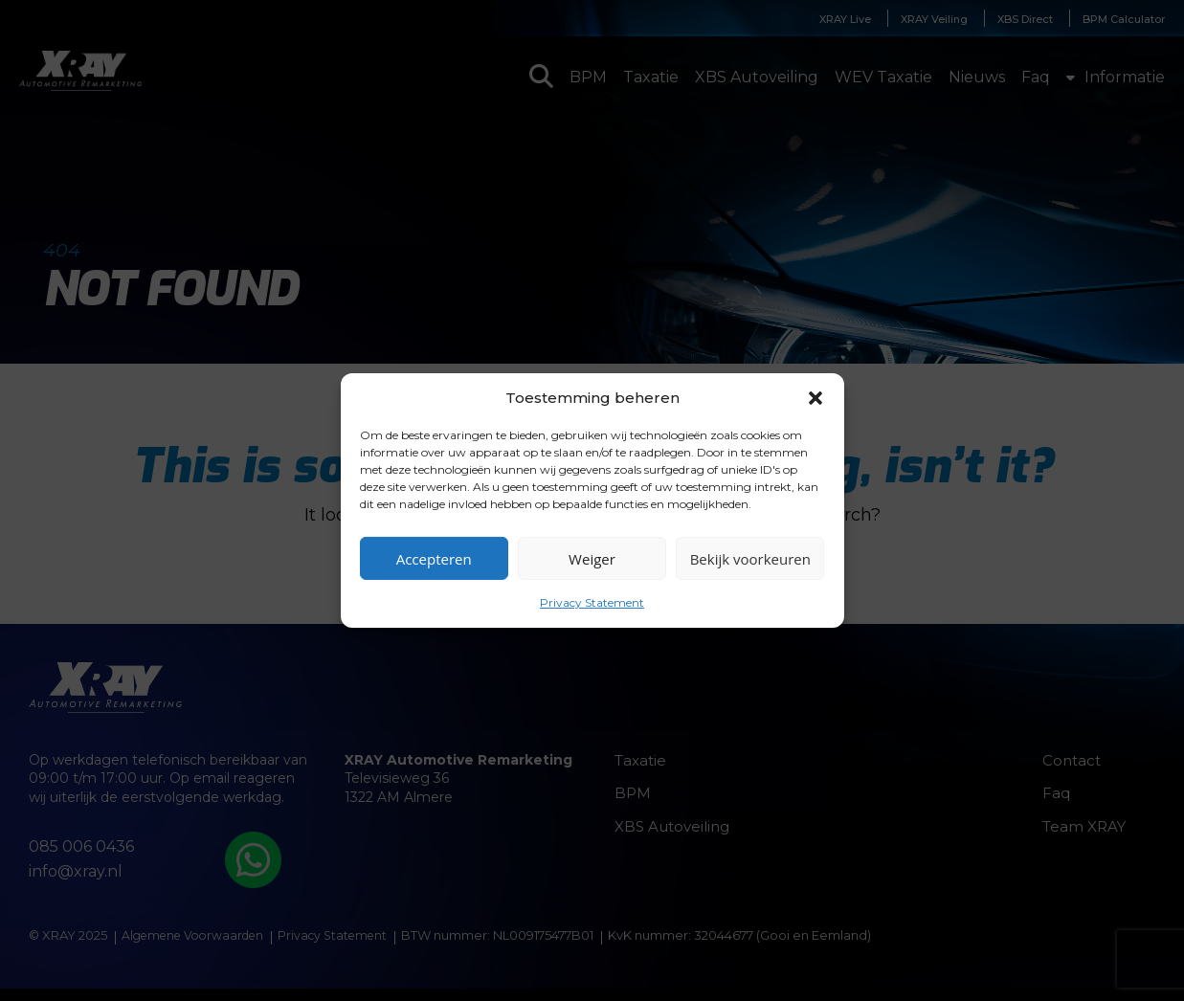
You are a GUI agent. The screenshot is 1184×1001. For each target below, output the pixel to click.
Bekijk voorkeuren (750, 557)
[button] (815, 397)
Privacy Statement (592, 602)
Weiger (592, 557)
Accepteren (434, 557)
